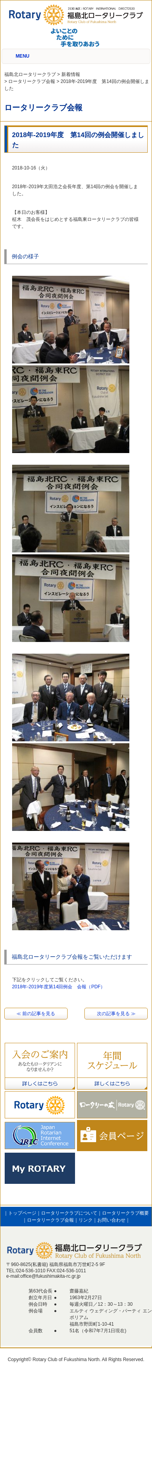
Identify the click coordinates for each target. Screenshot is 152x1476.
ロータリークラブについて (69, 1213)
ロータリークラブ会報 (50, 1220)
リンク (86, 1220)
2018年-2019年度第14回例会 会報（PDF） (59, 986)
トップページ (22, 1213)
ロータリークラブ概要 (125, 1213)
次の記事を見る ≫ (116, 1013)
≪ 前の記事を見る (35, 1013)
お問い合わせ (111, 1220)
